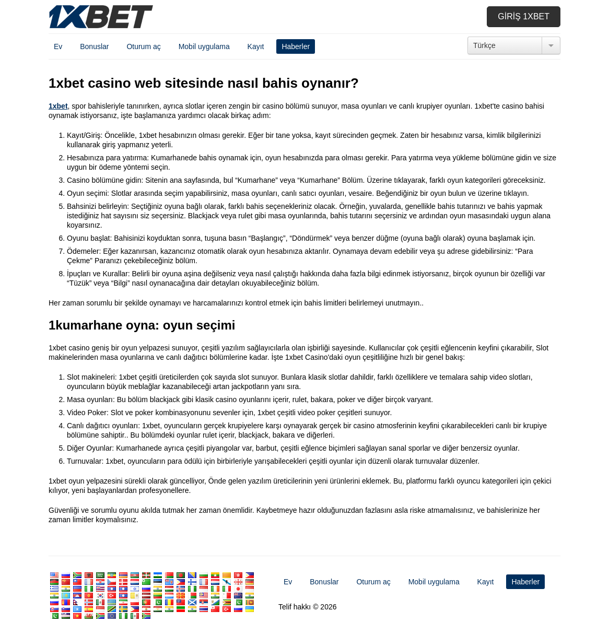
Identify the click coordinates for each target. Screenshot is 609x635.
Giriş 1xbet (523, 16)
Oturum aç (143, 46)
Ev (58, 46)
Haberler (296, 46)
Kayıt (256, 46)
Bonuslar (94, 46)
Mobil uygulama (204, 46)
